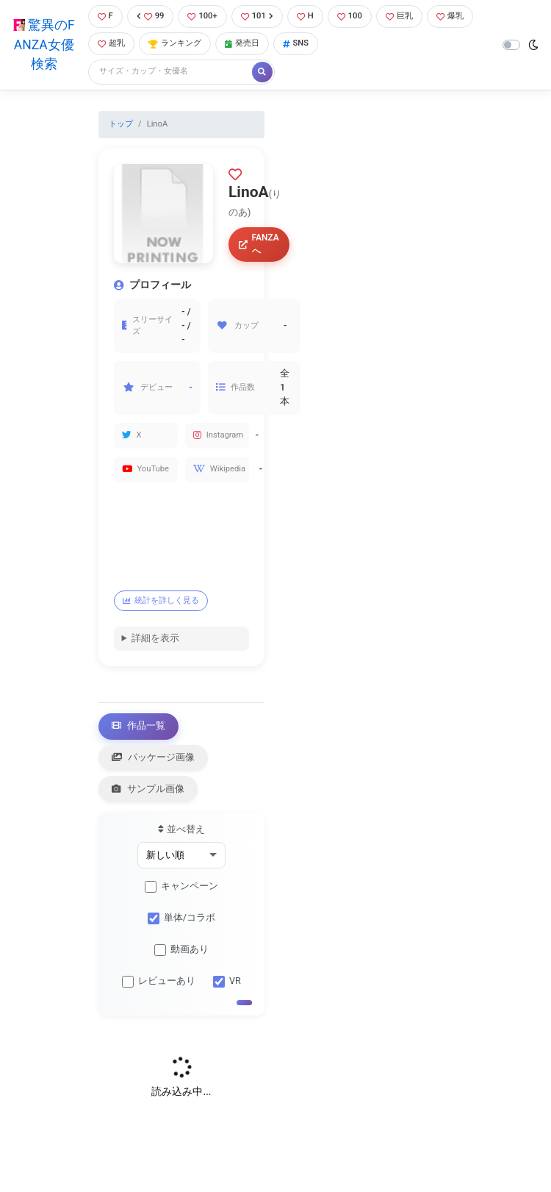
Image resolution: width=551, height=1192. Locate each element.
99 (151, 16)
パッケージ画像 (153, 757)
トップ (121, 124)
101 (257, 16)
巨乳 (399, 16)
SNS (296, 43)
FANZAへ (259, 244)
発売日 (242, 43)
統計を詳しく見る (161, 600)
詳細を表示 (155, 637)
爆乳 (450, 16)
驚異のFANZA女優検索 (44, 44)
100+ (202, 16)
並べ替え (181, 829)
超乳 (111, 43)
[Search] (171, 72)
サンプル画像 (148, 788)
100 (349, 16)
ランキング (174, 43)
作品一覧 (139, 725)
